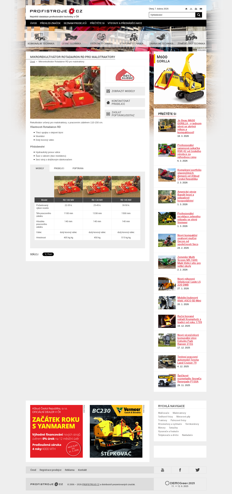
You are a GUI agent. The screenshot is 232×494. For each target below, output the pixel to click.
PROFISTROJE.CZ (56, 11)
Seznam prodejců (75, 23)
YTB (163, 470)
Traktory (162, 420)
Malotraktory (179, 412)
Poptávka (78, 168)
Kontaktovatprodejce (118, 102)
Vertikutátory (192, 424)
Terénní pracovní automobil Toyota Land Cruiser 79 (188, 359)
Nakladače (187, 435)
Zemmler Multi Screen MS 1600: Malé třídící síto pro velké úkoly (189, 261)
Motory (162, 427)
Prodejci (59, 168)
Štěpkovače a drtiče (168, 435)
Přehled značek (50, 23)
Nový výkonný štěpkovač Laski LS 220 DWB (189, 281)
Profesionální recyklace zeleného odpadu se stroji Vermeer (189, 218)
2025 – (180, 484)
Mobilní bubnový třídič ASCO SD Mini (189, 299)
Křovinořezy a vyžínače (170, 424)
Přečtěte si (97, 23)
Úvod (33, 23)
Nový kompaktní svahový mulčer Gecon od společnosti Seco (187, 239)
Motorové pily (183, 416)
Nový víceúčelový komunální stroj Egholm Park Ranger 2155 (188, 339)
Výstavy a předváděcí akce (125, 23)
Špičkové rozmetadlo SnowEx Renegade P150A (189, 378)
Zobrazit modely (120, 91)
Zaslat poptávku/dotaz (120, 114)
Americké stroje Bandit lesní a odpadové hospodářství (186, 196)
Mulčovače (163, 412)
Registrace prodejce (50, 470)
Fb (180, 470)
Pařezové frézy (178, 420)
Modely (40, 168)
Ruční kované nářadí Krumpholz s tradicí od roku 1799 (189, 319)
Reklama (70, 470)
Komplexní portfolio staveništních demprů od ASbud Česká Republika (189, 174)
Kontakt (82, 470)
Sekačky (173, 427)
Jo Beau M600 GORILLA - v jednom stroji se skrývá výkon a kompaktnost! (189, 126)
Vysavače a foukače (168, 431)
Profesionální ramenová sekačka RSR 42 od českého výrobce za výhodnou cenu (189, 151)
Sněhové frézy (165, 416)
